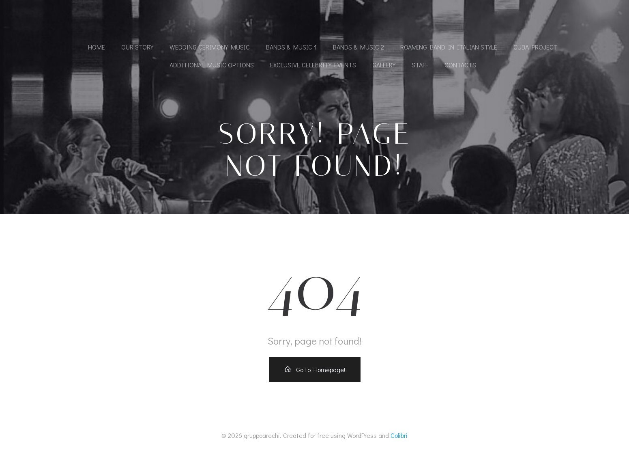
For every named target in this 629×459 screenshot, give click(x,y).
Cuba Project (535, 47)
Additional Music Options (212, 64)
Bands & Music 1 (291, 47)
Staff (420, 64)
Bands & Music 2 (358, 47)
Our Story (137, 47)
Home (96, 47)
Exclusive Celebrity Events (313, 64)
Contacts (460, 64)
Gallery (383, 64)
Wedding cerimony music (210, 47)
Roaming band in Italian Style (448, 47)
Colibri (399, 435)
